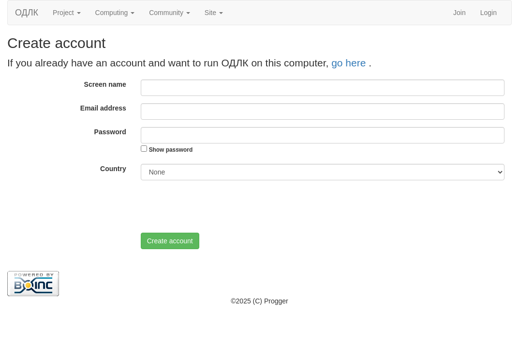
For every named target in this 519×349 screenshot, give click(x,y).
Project (66, 12)
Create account (170, 241)
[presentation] (214, 206)
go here (350, 62)
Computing (115, 12)
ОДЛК (26, 12)
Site (214, 12)
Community (169, 12)
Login (488, 12)
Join (459, 12)
